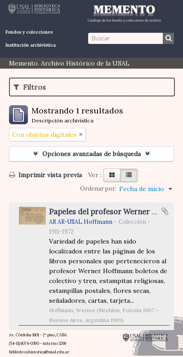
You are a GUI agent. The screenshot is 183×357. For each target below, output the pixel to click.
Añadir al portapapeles (165, 211)
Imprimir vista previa (45, 175)
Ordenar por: (98, 188)
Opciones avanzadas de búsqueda (91, 154)
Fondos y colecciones (29, 32)
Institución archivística (30, 45)
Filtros (29, 87)
